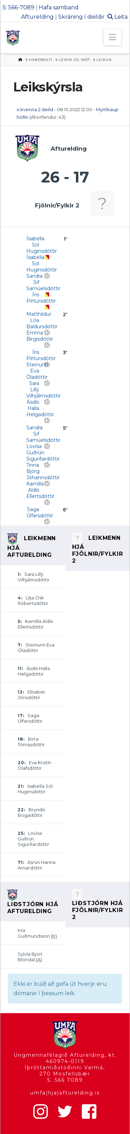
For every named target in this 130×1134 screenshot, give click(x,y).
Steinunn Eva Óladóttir (37, 370)
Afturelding (37, 17)
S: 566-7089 (18, 7)
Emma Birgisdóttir (39, 336)
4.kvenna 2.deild (35, 109)
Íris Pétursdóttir (41, 298)
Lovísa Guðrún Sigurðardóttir (43, 452)
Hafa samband (59, 7)
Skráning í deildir (81, 17)
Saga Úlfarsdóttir (39, 512)
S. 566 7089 (65, 1080)
